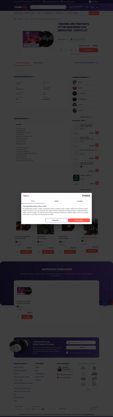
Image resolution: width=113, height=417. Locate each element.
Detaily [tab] (56, 201)
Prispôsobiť (56, 220)
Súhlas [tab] (33, 201)
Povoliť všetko (79, 220)
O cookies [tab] (80, 201)
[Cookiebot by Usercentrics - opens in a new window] (83, 196)
